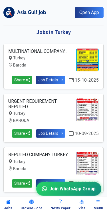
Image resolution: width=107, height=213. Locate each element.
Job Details (50, 80)
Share (22, 80)
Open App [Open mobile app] (89, 12)
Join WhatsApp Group (69, 187)
